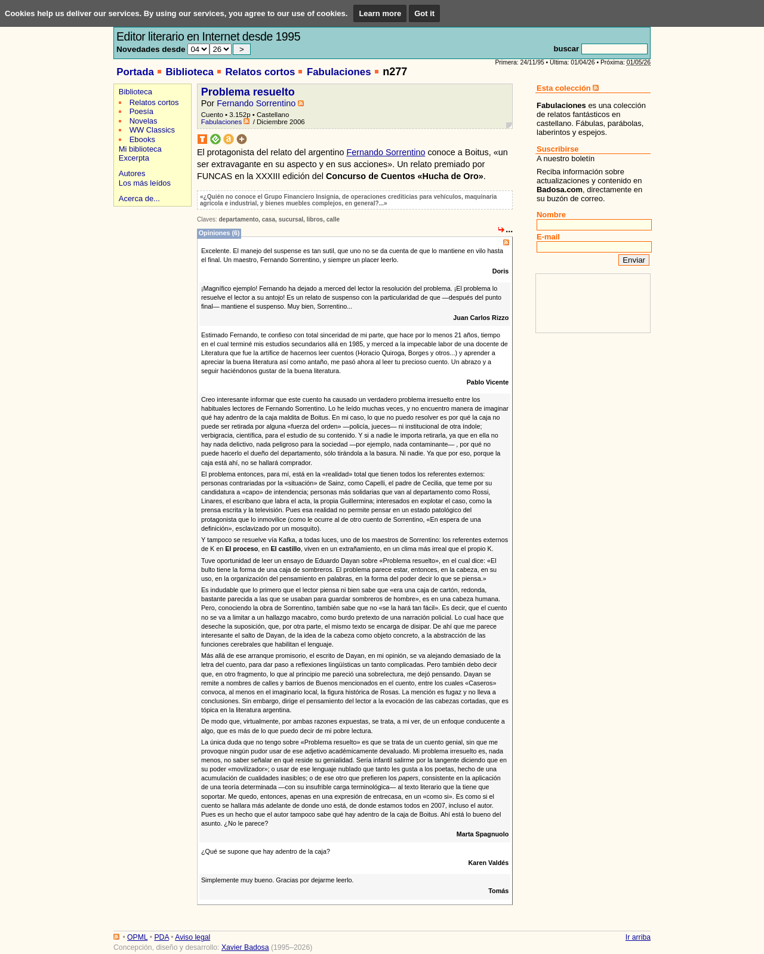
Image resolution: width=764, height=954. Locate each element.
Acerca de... (139, 198)
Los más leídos (145, 183)
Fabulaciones (339, 72)
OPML (137, 937)
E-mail (548, 236)
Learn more (380, 13)
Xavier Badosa (245, 947)
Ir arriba (638, 937)
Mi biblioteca (140, 148)
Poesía (141, 111)
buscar (566, 48)
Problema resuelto (248, 92)
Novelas (144, 120)
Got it (424, 13)
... (509, 229)
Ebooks (142, 139)
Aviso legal (192, 937)
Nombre (551, 214)
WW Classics (152, 129)
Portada (135, 72)
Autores (132, 173)
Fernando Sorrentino (256, 103)
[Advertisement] (150, 251)
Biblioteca (189, 72)
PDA (161, 937)
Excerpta (134, 157)
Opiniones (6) (219, 232)
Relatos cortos (260, 72)
